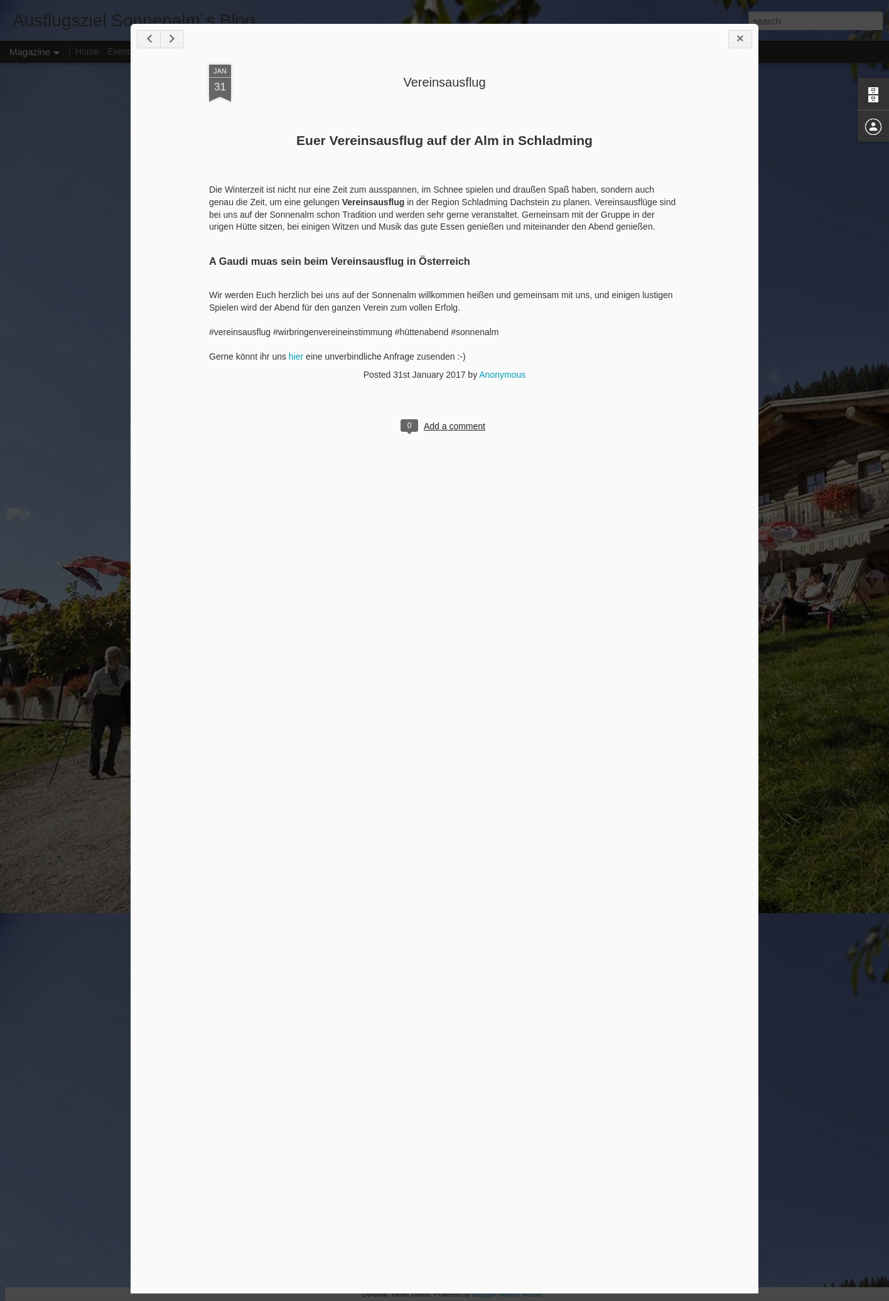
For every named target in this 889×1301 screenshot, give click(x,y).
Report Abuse (521, 1294)
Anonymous (502, 375)
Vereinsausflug (444, 82)
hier (296, 356)
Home (87, 51)
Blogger (483, 1294)
